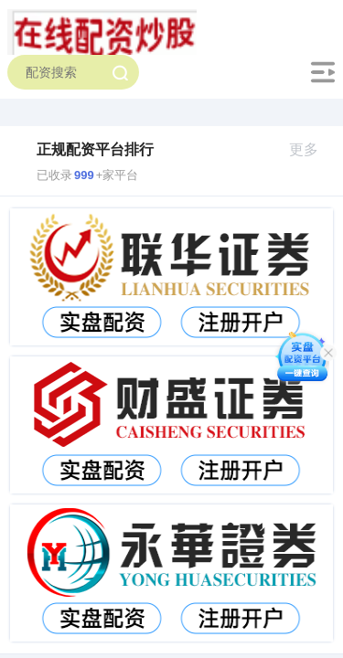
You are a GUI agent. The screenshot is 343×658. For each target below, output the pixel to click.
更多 (311, 149)
